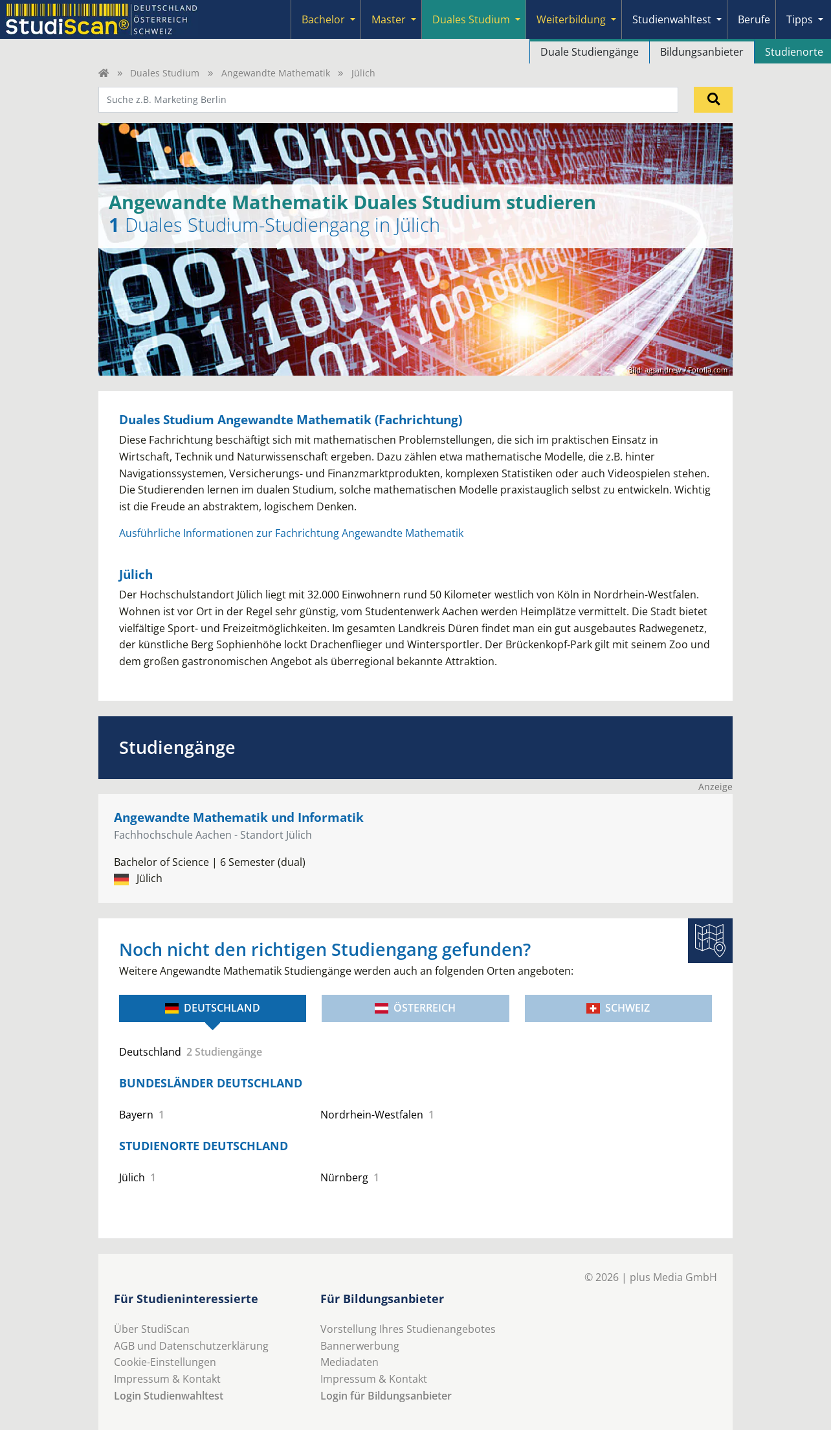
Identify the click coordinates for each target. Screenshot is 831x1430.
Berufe (754, 19)
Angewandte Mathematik (275, 73)
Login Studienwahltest (168, 1396)
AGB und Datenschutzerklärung (191, 1346)
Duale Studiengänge (589, 52)
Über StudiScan (152, 1329)
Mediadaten (349, 1362)
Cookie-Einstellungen (165, 1362)
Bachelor (323, 19)
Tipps (799, 19)
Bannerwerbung (359, 1346)
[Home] (103, 72)
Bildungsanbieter (702, 52)
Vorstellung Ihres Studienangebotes (408, 1329)
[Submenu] (352, 19)
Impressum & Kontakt (167, 1379)
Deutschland (212, 1008)
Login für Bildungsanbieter (386, 1396)
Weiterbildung (571, 19)
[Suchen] (713, 100)
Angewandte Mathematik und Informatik (239, 817)
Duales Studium (471, 19)
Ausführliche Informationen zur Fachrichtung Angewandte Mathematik (291, 533)
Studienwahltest (671, 19)
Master (388, 19)
